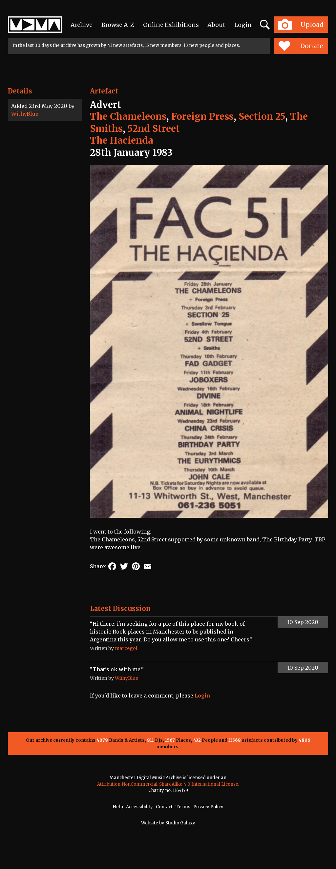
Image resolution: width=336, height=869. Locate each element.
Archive (82, 25)
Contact (164, 807)
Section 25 (262, 116)
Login (243, 25)
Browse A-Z (117, 25)
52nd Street (154, 128)
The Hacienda (121, 140)
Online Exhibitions (171, 25)
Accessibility (139, 807)
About (216, 25)
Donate (301, 46)
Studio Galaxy (180, 823)
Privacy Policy (208, 807)
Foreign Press (202, 116)
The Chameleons (128, 116)
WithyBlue (24, 114)
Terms (183, 807)
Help (118, 807)
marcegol (126, 648)
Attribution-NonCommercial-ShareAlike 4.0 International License (167, 784)
